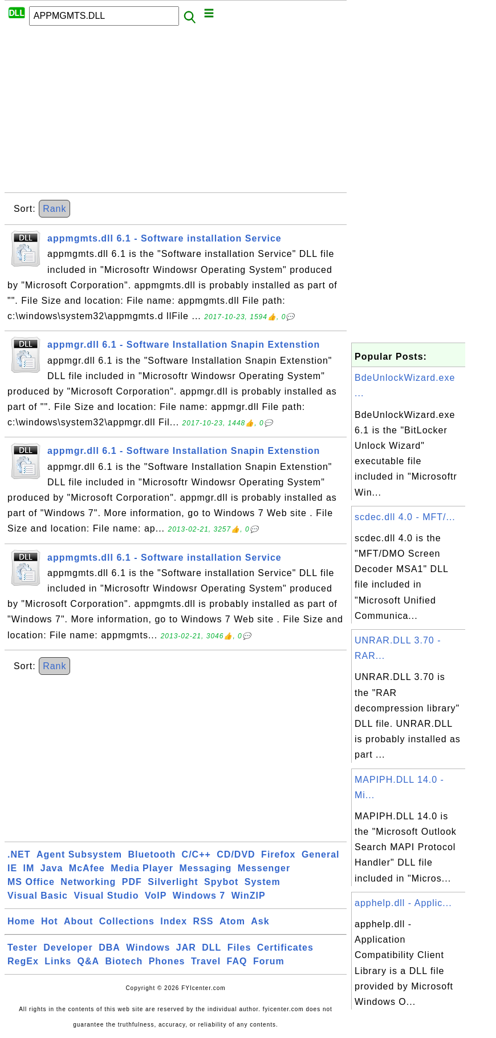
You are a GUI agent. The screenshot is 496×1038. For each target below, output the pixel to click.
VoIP (155, 895)
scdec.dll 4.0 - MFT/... (405, 517)
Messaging (206, 868)
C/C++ (196, 854)
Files (239, 947)
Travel (206, 961)
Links (57, 961)
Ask (260, 921)
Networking (88, 882)
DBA (109, 947)
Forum (268, 961)
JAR (186, 947)
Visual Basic (37, 895)
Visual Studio (106, 895)
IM (29, 868)
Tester (22, 947)
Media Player (142, 868)
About (78, 921)
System (262, 882)
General (321, 854)
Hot (49, 921)
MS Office (31, 882)
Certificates (285, 947)
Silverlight (173, 882)
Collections (127, 921)
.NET (18, 854)
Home (21, 921)
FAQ (237, 961)
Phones (167, 961)
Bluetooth (152, 854)
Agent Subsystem (79, 854)
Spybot (221, 882)
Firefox (278, 854)
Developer (67, 947)
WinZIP (248, 895)
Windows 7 (199, 895)
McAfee (87, 868)
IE (12, 868)
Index (173, 921)
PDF (132, 882)
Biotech (124, 961)
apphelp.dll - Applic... (403, 903)
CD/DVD (236, 854)
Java (51, 868)
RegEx (23, 961)
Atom (232, 921)
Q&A (89, 961)
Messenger (264, 868)
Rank (54, 209)
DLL (211, 947)
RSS (203, 921)
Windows (148, 947)
